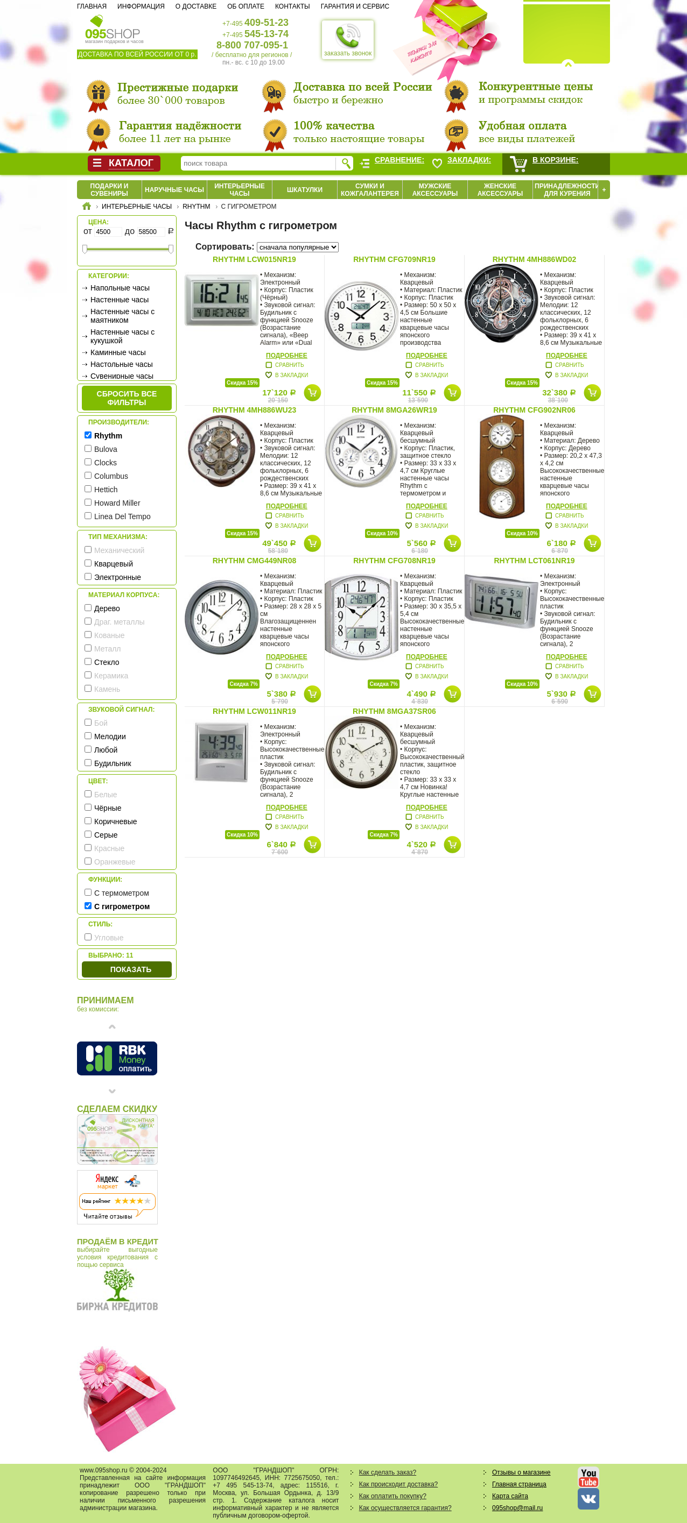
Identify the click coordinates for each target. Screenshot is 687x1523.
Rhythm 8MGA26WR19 (394, 410)
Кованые (109, 635)
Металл (107, 648)
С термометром (121, 893)
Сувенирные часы (121, 376)
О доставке (196, 6)
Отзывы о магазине (521, 1472)
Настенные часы (119, 299)
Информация (141, 6)
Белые (105, 794)
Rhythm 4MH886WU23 (255, 410)
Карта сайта (510, 1496)
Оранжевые (115, 862)
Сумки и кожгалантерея (370, 189)
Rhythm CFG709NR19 (394, 259)
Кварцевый (113, 563)
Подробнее (286, 355)
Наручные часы (174, 190)
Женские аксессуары (500, 189)
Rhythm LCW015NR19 (254, 259)
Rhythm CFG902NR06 (534, 410)
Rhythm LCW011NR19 (254, 711)
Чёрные (107, 808)
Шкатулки (305, 190)
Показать (130, 969)
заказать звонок (347, 40)
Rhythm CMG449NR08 (255, 560)
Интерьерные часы (239, 189)
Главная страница (519, 1484)
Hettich (106, 489)
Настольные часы (121, 364)
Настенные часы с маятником (122, 315)
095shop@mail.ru (517, 1508)
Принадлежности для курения (567, 189)
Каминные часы (118, 352)
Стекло (107, 662)
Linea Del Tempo (122, 516)
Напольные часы (120, 288)
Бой (101, 723)
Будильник (112, 763)
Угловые (108, 937)
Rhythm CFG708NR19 (394, 560)
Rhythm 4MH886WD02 (535, 259)
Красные (109, 848)
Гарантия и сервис (355, 6)
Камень (107, 689)
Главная (92, 6)
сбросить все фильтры (127, 398)
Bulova (105, 449)
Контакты (292, 6)
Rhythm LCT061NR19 (534, 560)
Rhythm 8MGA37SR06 (394, 711)
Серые (106, 835)
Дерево (107, 608)
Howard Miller (117, 503)
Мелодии (110, 736)
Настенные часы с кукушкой (122, 336)
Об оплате (245, 6)
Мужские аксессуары (435, 189)
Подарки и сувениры (109, 189)
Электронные (117, 577)
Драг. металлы (119, 622)
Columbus (111, 476)
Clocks (105, 462)
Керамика (111, 675)
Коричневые (115, 821)
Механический (119, 550)
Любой (105, 750)
